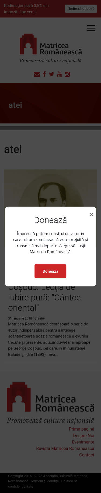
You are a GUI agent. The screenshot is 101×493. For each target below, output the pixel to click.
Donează (50, 271)
